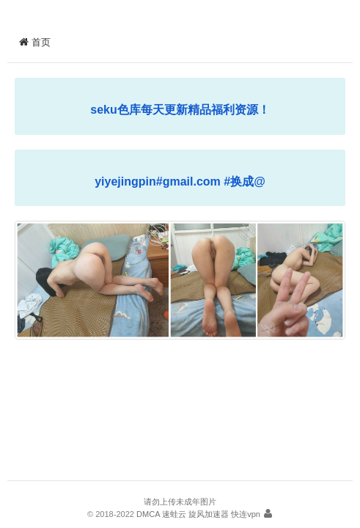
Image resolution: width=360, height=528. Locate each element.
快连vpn (245, 514)
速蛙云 (174, 514)
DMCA (148, 514)
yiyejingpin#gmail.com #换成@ (180, 181)
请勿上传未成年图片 (180, 501)
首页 (34, 42)
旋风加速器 (208, 514)
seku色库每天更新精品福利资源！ (179, 109)
